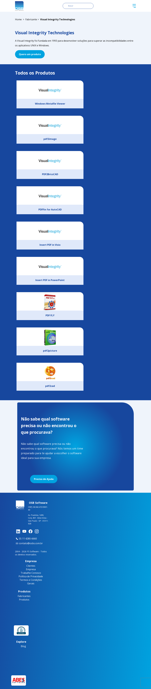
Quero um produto (30, 54)
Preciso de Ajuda (44, 479)
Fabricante (31, 19)
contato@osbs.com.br (29, 543)
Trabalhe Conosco (31, 572)
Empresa (31, 569)
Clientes (30, 565)
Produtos (24, 599)
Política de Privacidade (31, 576)
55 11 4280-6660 (26, 538)
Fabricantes (24, 596)
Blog (23, 646)
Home (18, 19)
